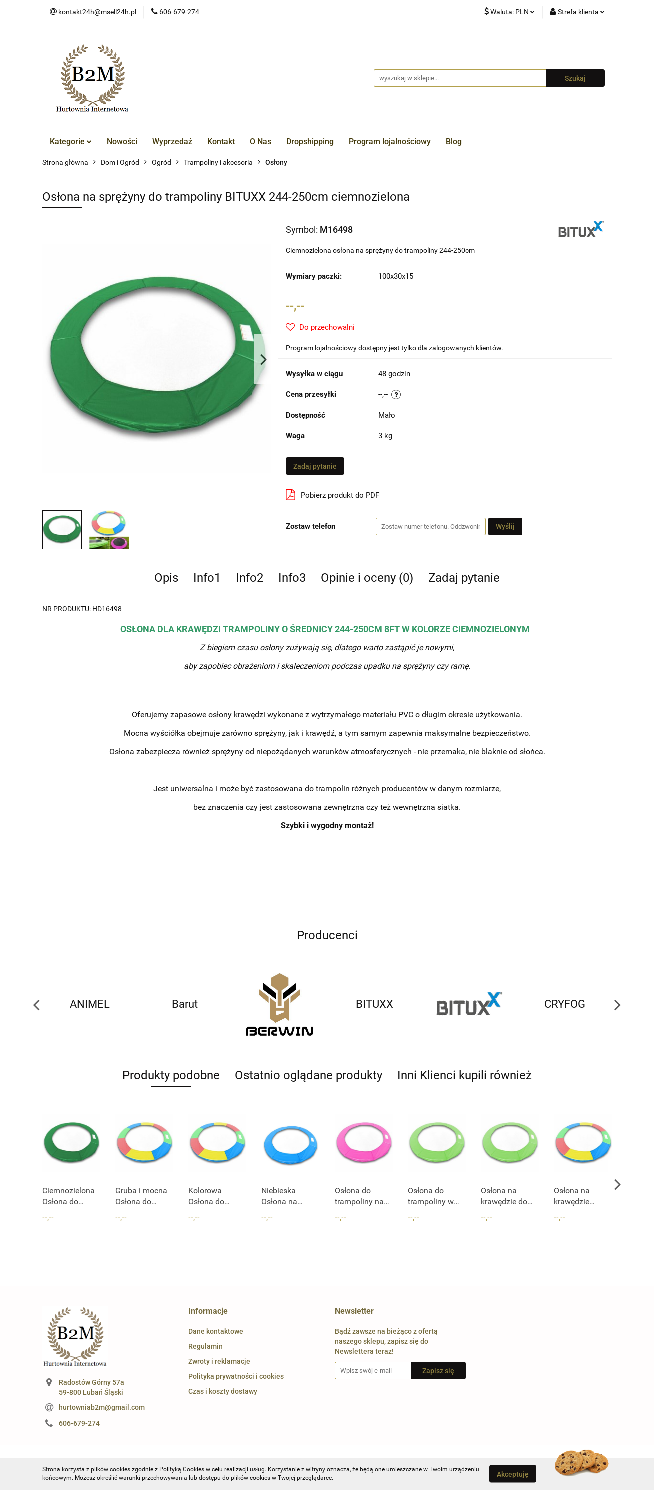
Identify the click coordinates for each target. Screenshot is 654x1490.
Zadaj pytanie (315, 466)
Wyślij (505, 526)
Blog (454, 141)
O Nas (260, 141)
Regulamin (205, 1346)
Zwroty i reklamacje (219, 1362)
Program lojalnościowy (390, 141)
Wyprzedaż (172, 141)
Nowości (122, 141)
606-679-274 (79, 1424)
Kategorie (71, 141)
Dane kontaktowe (215, 1332)
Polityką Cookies (181, 1469)
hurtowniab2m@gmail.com (102, 1408)
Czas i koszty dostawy (222, 1392)
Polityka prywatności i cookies (236, 1376)
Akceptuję (513, 1474)
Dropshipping (310, 141)
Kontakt (221, 141)
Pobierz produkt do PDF (332, 495)
